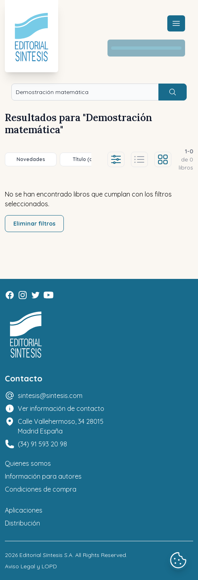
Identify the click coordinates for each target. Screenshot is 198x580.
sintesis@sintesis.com (50, 396)
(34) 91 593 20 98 (42, 444)
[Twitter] (35, 295)
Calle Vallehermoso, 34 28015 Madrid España (60, 426)
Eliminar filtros (34, 223)
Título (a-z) (86, 159)
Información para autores (43, 476)
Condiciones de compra (40, 489)
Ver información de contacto (61, 408)
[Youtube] (48, 295)
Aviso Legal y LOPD (31, 566)
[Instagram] (22, 295)
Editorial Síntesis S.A (45, 555)
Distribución (22, 523)
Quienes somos (28, 463)
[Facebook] (10, 295)
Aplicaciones (23, 510)
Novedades (31, 159)
